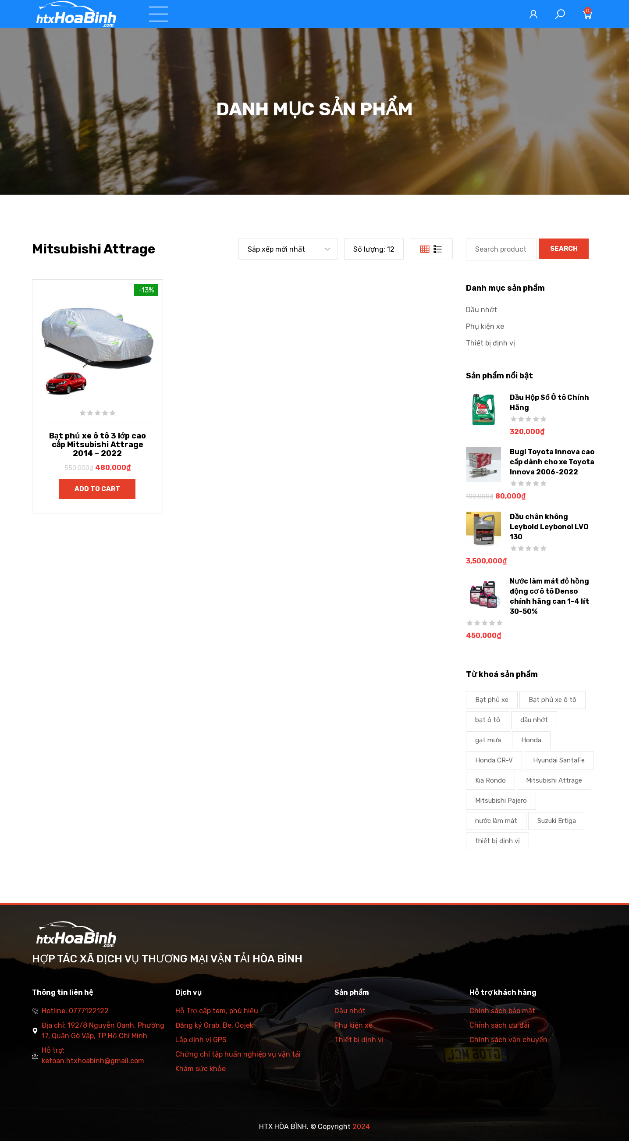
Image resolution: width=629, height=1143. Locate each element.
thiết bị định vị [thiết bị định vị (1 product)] (497, 843)
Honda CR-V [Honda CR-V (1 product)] (494, 762)
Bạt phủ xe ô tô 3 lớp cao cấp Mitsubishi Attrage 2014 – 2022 (97, 446)
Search (564, 251)
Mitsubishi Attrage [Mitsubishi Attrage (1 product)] (554, 783)
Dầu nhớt (481, 312)
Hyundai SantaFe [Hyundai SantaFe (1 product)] (559, 762)
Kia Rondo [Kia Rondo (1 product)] (490, 783)
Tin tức (429, 15)
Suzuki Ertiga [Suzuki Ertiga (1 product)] (556, 823)
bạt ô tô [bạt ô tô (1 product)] (487, 722)
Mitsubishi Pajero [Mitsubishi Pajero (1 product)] (501, 803)
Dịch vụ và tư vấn (272, 15)
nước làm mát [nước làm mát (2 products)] (496, 823)
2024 (361, 1129)
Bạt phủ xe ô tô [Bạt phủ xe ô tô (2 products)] (552, 702)
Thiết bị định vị (490, 345)
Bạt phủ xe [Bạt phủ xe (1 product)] (491, 702)
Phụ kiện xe (485, 328)
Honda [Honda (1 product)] (531, 742)
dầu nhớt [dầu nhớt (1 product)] (534, 722)
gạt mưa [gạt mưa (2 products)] (488, 742)
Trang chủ (204, 14)
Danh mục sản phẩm (360, 15)
